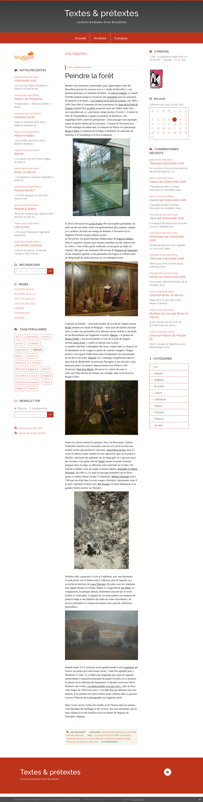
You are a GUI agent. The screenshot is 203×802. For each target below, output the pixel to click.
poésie (19, 343)
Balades (158, 373)
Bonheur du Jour (160, 313)
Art (103, 732)
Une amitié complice (28, 245)
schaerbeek (30, 336)
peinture (31, 356)
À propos (121, 38)
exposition (21, 349)
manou (154, 181)
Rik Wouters (104, 484)
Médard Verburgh (120, 476)
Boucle (19, 153)
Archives (100, 38)
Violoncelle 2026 (25, 80)
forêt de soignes (122, 735)
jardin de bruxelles (77, 739)
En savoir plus (138, 799)
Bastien (114, 335)
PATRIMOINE (22, 313)
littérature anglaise (26, 369)
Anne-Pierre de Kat (116, 450)
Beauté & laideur (25, 208)
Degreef (92, 357)
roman (46, 382)
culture (37, 349)
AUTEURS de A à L (24, 289)
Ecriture (36, 362)
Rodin (68, 327)
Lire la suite (179, 59)
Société (158, 425)
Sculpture (34, 343)
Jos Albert (126, 588)
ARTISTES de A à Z (24, 298)
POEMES (19, 318)
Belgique (110, 732)
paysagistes (82, 742)
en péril (90, 108)
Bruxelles (121, 732)
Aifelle (153, 276)
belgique (46, 375)
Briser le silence (25, 172)
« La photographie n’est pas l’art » (103, 686)
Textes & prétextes (102, 13)
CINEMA (19, 308)
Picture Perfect (24, 190)
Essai (34, 375)
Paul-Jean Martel (85, 369)
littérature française (26, 382)
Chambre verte (24, 117)
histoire (32, 388)
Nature (70, 735)
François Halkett (125, 238)
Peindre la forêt (89, 76)
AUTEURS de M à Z (25, 294)
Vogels (101, 461)
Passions (159, 412)
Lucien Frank (95, 223)
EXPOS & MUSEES (24, 303)
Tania (152, 163)
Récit (18, 356)
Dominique (156, 236)
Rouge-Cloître (72, 131)
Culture (132, 732)
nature (45, 369)
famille (19, 388)
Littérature (160, 399)
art (17, 336)
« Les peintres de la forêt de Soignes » (109, 100)
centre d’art (78, 342)
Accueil (80, 38)
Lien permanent (76, 732)
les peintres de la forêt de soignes (105, 739)
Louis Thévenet (98, 584)
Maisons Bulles (24, 135)
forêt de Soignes (119, 93)
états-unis (21, 362)
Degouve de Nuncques (126, 250)
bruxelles (21, 375)
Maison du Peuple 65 (28, 98)
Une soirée (21, 227)
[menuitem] (80, 37)
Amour (46, 336)
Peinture (79, 735)
